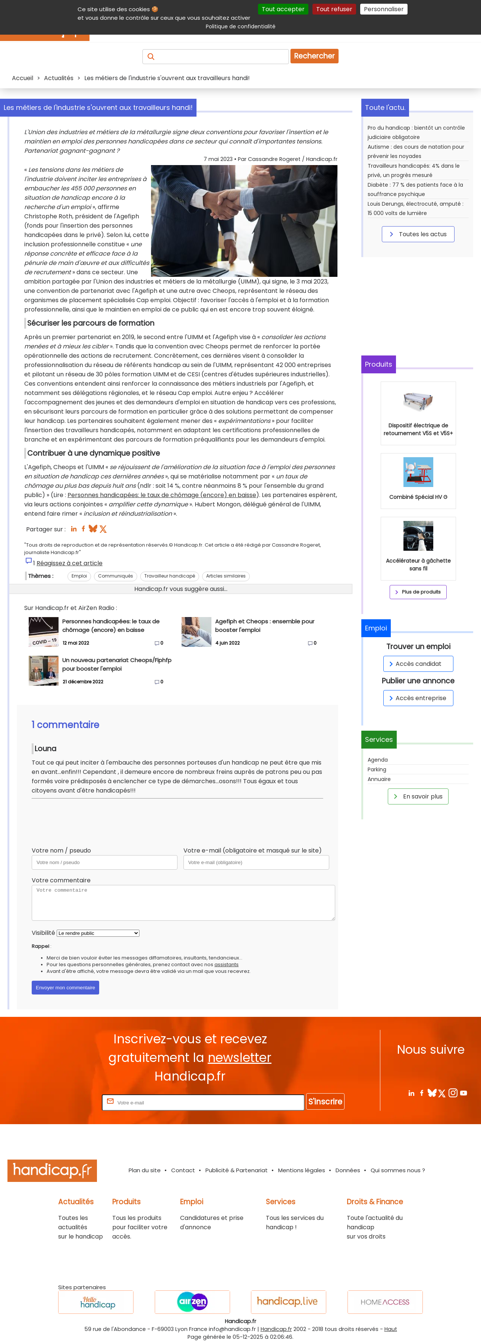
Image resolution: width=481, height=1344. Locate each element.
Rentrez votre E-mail (70, 1102)
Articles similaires (226, 576)
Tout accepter (283, 9)
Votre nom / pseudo (61, 850)
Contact (183, 1170)
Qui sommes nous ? (398, 1170)
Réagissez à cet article (70, 563)
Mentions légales (301, 1170)
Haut (390, 1329)
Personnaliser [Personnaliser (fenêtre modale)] (384, 9)
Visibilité (43, 933)
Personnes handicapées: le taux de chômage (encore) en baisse (161, 495)
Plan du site (145, 1170)
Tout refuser (334, 9)
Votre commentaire (61, 880)
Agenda (378, 759)
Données (348, 1170)
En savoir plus (417, 796)
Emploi (79, 576)
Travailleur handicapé (169, 576)
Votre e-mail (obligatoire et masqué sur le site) (252, 850)
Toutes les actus (417, 234)
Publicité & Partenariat (236, 1170)
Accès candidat (414, 663)
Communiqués (115, 576)
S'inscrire (325, 1101)
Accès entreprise (416, 698)
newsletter (239, 1057)
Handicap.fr (276, 1329)
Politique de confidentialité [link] (241, 26)
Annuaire (379, 779)
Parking (377, 769)
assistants (226, 964)
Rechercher (314, 56)
